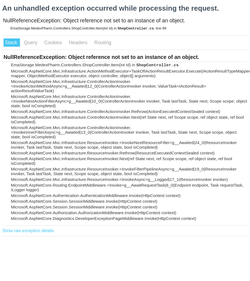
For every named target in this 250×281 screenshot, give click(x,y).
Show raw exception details (28, 230)
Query (31, 42)
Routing (102, 42)
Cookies (53, 42)
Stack (12, 42)
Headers (79, 42)
